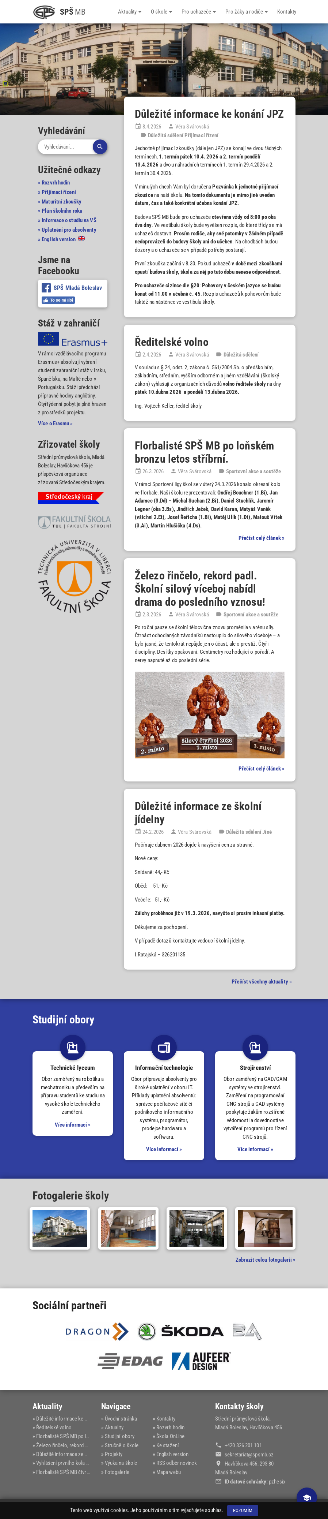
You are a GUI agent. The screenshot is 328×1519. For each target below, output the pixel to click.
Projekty (114, 1454)
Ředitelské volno (172, 342)
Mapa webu (168, 1471)
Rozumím (242, 1510)
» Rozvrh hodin (54, 182)
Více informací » (73, 1124)
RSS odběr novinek (176, 1462)
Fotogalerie (117, 1471)
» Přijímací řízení (57, 192)
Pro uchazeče (199, 11)
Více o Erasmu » (55, 423)
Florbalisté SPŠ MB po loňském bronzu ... (80, 1436)
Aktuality (129, 11)
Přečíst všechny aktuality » (262, 981)
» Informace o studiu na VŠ (67, 220)
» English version (61, 239)
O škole (161, 11)
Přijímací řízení (201, 135)
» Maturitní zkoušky (59, 201)
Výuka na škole (121, 1462)
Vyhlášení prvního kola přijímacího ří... (77, 1462)
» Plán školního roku (60, 211)
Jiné (266, 832)
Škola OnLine (170, 1436)
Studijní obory (119, 1436)
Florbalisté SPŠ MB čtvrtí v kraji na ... (75, 1471)
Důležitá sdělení (165, 135)
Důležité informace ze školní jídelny (74, 1454)
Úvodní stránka (121, 1418)
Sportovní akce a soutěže (253, 471)
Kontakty (286, 11)
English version (172, 1454)
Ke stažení (167, 1445)
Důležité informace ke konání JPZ (209, 114)
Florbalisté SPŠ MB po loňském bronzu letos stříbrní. (204, 452)
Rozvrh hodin (170, 1427)
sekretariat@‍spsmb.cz (249, 1454)
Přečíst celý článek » (262, 538)
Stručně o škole (122, 1445)
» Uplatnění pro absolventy (67, 229)
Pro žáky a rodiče (246, 11)
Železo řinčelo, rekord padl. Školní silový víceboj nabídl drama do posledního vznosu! (200, 588)
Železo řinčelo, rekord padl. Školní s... (77, 1445)
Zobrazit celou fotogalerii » (265, 1260)
